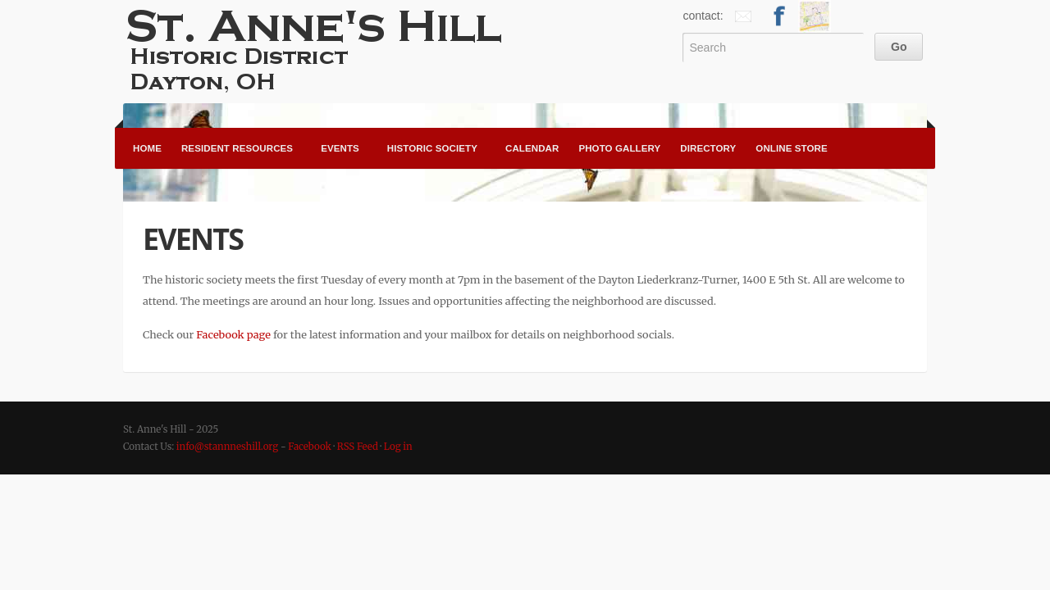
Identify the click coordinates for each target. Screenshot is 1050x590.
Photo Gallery (619, 148)
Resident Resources (237, 148)
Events (340, 148)
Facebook (309, 446)
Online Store (791, 148)
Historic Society (432, 148)
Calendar (532, 148)
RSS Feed (357, 446)
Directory (708, 148)
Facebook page (233, 334)
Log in (398, 446)
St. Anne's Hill (320, 49)
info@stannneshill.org (227, 446)
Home (147, 148)
